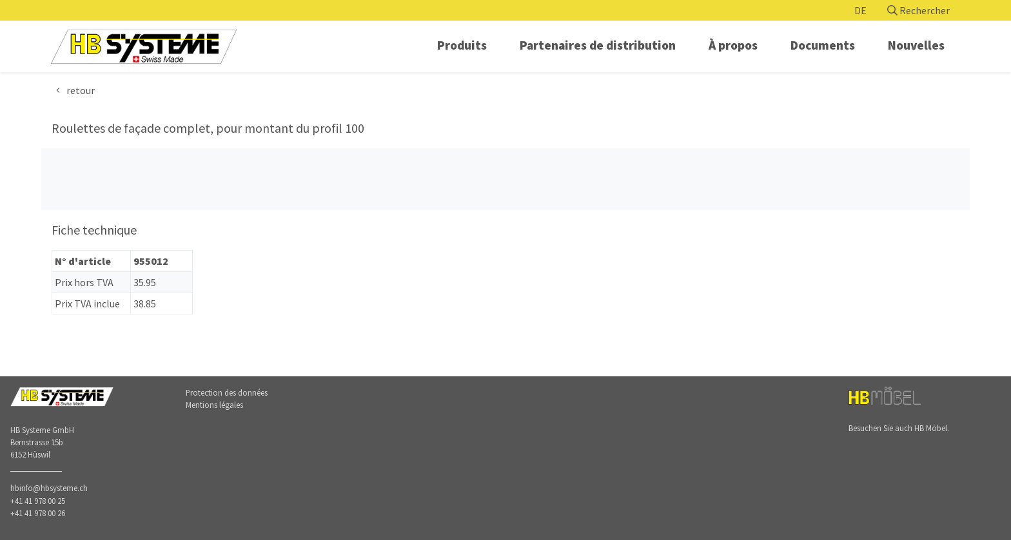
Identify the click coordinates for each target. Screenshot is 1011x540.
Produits (462, 45)
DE (860, 10)
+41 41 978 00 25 (37, 501)
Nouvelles (916, 45)
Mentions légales (214, 405)
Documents (822, 45)
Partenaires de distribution (598, 45)
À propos (733, 45)
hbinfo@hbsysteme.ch (49, 488)
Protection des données (227, 392)
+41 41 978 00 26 (37, 513)
